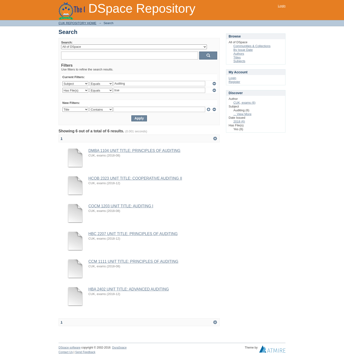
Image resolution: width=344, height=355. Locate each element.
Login (281, 6)
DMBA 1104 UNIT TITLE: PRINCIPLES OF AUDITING (134, 151)
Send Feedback (85, 352)
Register (234, 82)
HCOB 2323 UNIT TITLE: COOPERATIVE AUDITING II (135, 178)
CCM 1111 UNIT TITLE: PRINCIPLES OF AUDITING (133, 261)
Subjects (239, 61)
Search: (67, 42)
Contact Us (66, 352)
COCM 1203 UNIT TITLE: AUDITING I (120, 206)
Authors (238, 53)
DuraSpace (119, 347)
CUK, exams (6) (244, 102)
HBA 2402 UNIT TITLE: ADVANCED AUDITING (128, 289)
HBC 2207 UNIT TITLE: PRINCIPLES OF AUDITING (133, 234)
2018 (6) (239, 121)
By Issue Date (243, 50)
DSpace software (70, 347)
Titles (237, 57)
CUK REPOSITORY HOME (77, 23)
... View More (242, 114)
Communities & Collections (251, 46)
